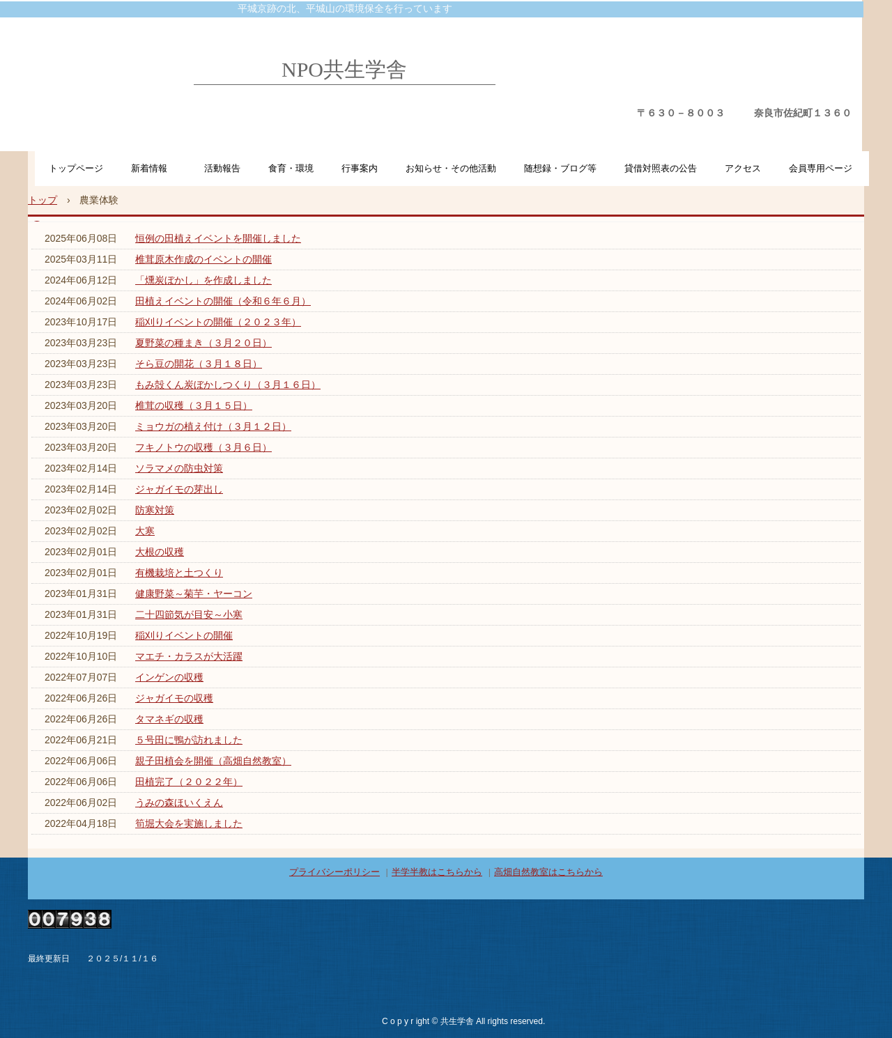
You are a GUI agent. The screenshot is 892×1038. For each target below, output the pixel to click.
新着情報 (153, 168)
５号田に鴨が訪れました (189, 739)
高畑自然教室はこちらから (548, 872)
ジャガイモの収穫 (174, 698)
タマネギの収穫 (169, 719)
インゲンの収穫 (169, 677)
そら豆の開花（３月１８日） (198, 363)
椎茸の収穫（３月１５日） (193, 405)
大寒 (145, 530)
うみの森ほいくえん (179, 802)
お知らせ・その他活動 (451, 168)
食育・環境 (291, 168)
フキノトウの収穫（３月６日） (203, 447)
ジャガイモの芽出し (179, 489)
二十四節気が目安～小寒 (189, 614)
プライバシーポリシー (334, 872)
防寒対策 (154, 510)
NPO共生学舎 (344, 69)
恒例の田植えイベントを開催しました (218, 238)
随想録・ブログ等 (560, 168)
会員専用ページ (820, 168)
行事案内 (359, 168)
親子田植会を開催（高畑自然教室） (213, 760)
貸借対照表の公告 (660, 168)
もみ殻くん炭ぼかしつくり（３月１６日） (228, 384)
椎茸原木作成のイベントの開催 (203, 259)
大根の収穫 (159, 551)
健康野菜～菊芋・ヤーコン (193, 593)
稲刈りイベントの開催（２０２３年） (218, 321)
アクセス (743, 168)
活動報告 (222, 168)
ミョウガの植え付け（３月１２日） (213, 426)
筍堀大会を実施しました (189, 823)
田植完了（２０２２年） (189, 781)
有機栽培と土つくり (179, 572)
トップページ (76, 168)
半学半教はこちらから (437, 872)
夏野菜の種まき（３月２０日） (203, 342)
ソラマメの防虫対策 (179, 468)
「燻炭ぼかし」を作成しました (203, 280)
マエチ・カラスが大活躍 (189, 656)
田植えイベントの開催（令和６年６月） (223, 301)
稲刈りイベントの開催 (184, 635)
